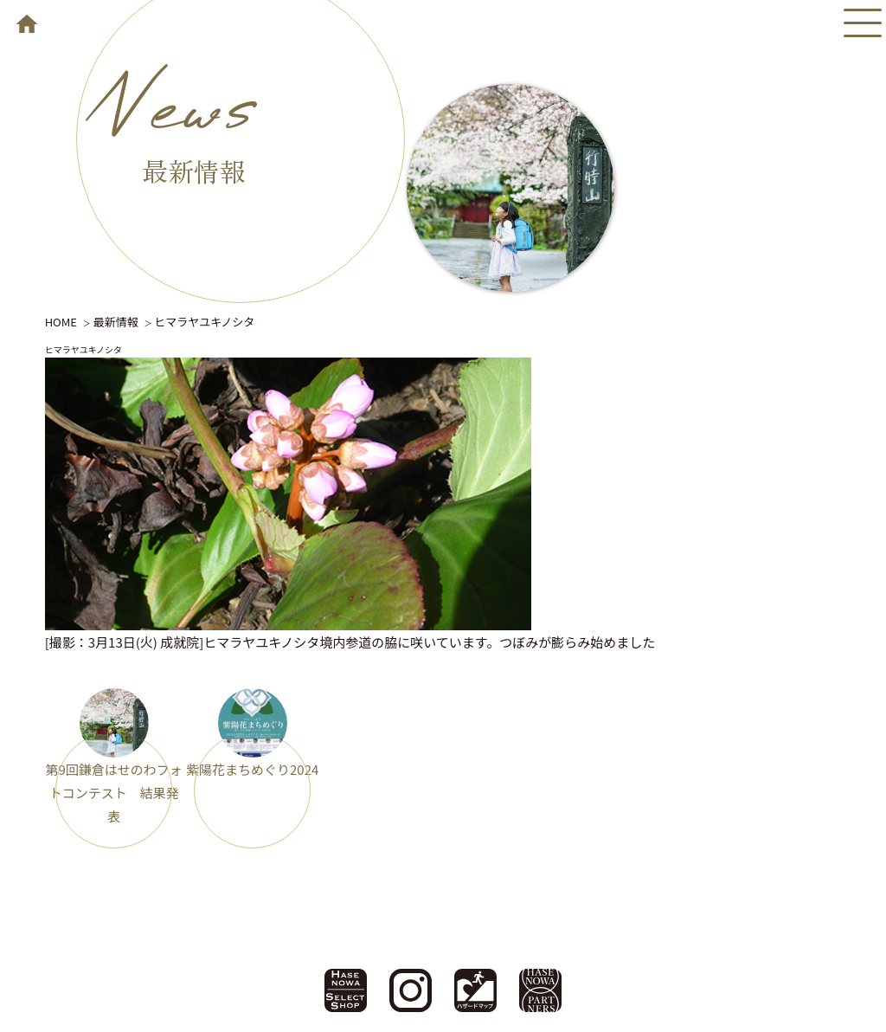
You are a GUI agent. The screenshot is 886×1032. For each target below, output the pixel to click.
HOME (61, 321)
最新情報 (115, 321)
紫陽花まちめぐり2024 (252, 769)
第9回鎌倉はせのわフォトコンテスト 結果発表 (113, 792)
